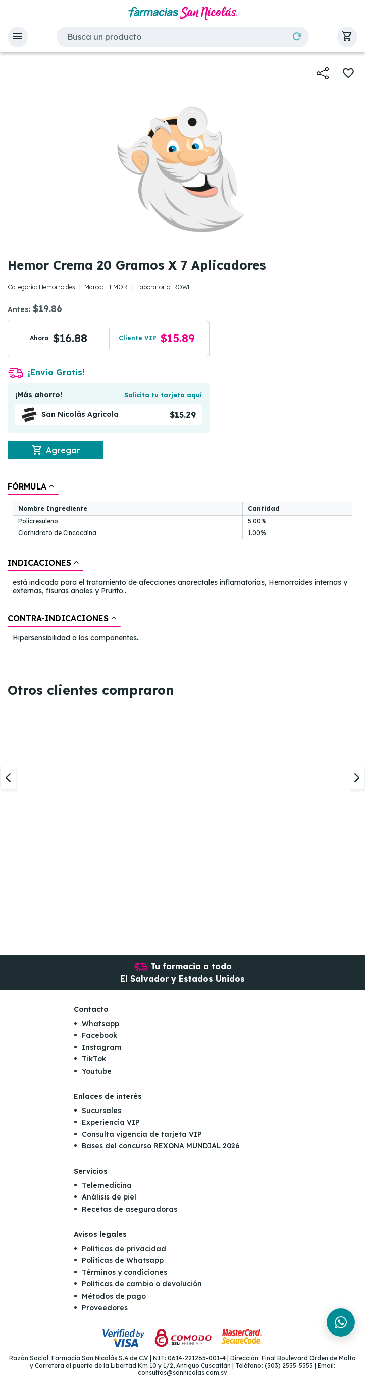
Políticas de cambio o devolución (142, 1284)
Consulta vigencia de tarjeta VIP (142, 1134)
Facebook (99, 1035)
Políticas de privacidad (124, 1248)
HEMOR (116, 287)
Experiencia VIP (111, 1122)
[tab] (33, 486)
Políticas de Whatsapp (123, 1260)
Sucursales (101, 1110)
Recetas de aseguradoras (129, 1209)
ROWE (182, 287)
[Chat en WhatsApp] (341, 1322)
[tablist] (182, 562)
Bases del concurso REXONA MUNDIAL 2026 (161, 1145)
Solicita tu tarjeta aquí (163, 395)
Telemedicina (107, 1185)
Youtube (97, 1071)
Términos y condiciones (124, 1272)
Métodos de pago (114, 1296)
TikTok (94, 1058)
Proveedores (105, 1307)
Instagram (102, 1047)
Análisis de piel (109, 1197)
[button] (18, 37)
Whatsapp (100, 1023)
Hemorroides (57, 287)
